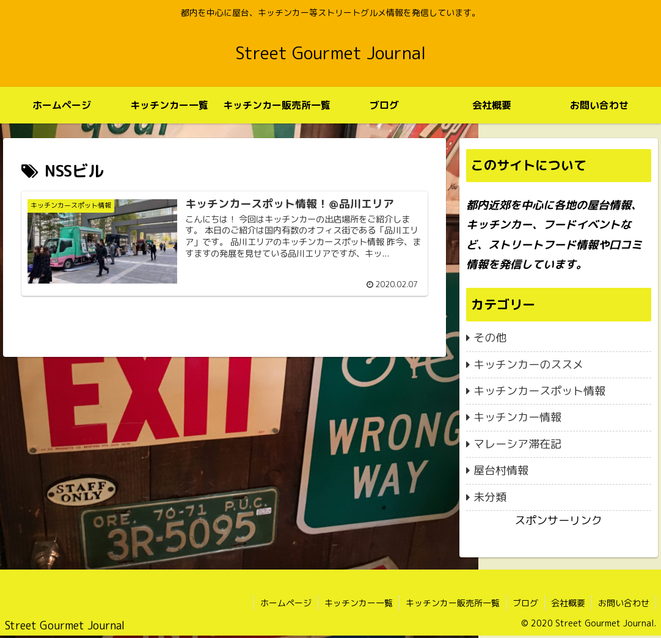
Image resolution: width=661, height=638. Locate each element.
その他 (489, 337)
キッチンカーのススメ (528, 364)
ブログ (525, 603)
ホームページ (286, 603)
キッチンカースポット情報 (539, 390)
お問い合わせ (623, 603)
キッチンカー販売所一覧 (453, 603)
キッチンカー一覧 (358, 603)
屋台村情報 (500, 470)
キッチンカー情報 (517, 417)
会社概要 (568, 603)
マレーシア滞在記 (517, 444)
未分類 (489, 497)
